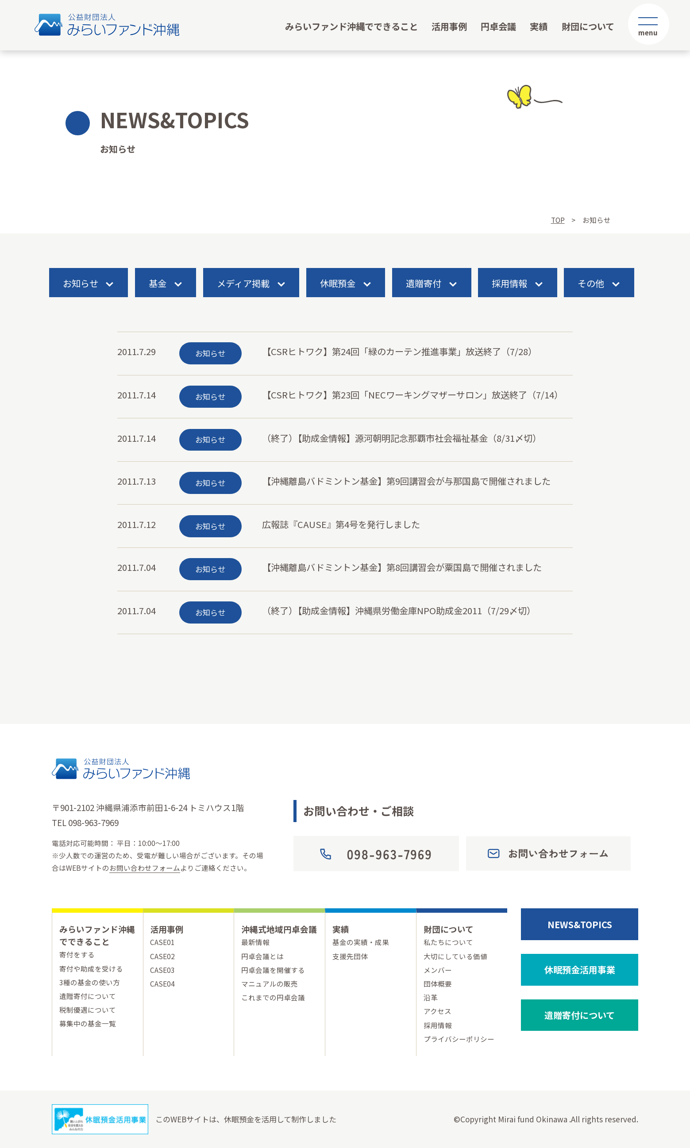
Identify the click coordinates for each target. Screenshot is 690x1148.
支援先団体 (350, 956)
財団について (588, 26)
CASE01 (162, 942)
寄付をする (77, 954)
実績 (538, 26)
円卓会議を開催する (273, 970)
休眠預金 (337, 283)
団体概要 (438, 983)
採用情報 (509, 283)
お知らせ (80, 283)
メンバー (438, 970)
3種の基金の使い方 (89, 982)
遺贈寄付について (87, 996)
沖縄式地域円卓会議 (279, 929)
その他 (591, 283)
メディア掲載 (243, 283)
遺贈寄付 (423, 283)
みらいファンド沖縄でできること (351, 26)
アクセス (437, 1011)
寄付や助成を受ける (91, 968)
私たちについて (448, 942)
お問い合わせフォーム (144, 867)
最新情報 (255, 942)
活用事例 (449, 26)
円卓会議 (498, 26)
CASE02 (162, 956)
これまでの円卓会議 (273, 997)
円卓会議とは (262, 956)
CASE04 (162, 983)
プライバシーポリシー (459, 1039)
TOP (558, 220)
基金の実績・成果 (360, 942)
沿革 (431, 997)
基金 (157, 283)
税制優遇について (87, 1009)
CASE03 (162, 970)
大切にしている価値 (455, 956)
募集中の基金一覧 (87, 1023)
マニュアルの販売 (269, 983)
